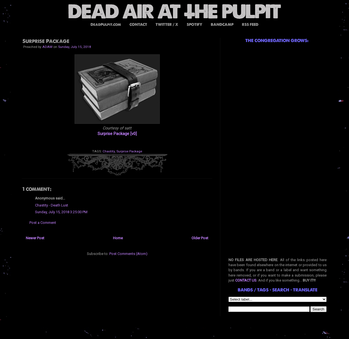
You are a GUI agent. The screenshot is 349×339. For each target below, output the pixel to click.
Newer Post (35, 238)
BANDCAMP (222, 24)
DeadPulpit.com (106, 24)
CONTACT (138, 24)
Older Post (199, 238)
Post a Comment (42, 222)
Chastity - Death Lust (51, 205)
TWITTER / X (167, 24)
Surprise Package (129, 151)
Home (118, 238)
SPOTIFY (194, 24)
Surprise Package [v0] (117, 133)
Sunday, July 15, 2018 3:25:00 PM (61, 212)
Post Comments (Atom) (128, 254)
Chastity (109, 151)
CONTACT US (245, 280)
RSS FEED (250, 24)
